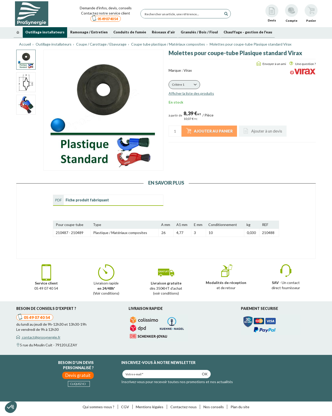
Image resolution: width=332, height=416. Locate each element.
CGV (125, 407)
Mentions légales (149, 407)
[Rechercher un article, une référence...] (182, 13)
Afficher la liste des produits (191, 93)
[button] (184, 84)
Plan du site (240, 407)
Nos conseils (213, 407)
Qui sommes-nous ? (98, 407)
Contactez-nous (183, 407)
